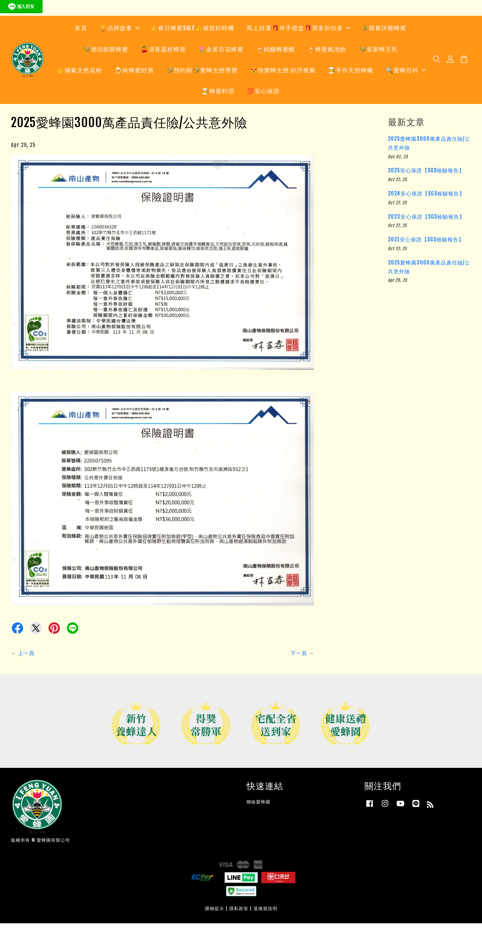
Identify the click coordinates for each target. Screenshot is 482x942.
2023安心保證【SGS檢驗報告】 (426, 235)
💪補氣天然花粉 (79, 87)
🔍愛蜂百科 (406, 87)
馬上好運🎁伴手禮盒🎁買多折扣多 (298, 44)
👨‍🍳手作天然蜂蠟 (350, 87)
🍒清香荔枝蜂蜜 (163, 65)
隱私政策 (238, 927)
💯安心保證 (263, 108)
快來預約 (89, 23)
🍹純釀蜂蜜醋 (275, 65)
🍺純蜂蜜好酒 (134, 87)
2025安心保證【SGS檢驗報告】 (426, 189)
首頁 (81, 44)
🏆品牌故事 (120, 44)
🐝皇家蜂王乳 (378, 65)
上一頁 (26, 671)
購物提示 (214, 927)
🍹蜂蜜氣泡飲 (326, 65)
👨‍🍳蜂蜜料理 (218, 108)
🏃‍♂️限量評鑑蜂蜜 (383, 44)
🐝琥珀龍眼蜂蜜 (105, 65)
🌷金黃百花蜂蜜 (221, 65)
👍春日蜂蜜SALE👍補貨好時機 (192, 44)
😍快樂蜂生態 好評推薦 (283, 87)
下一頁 (299, 671)
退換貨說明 (265, 927)
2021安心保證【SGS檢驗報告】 (426, 258)
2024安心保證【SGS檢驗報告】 (426, 212)
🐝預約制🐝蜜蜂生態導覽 (202, 87)
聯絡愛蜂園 (258, 820)
